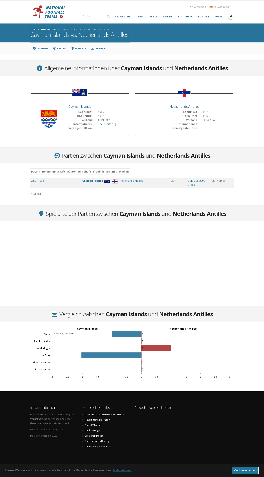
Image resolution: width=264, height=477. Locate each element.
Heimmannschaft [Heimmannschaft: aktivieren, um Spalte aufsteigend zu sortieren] (90, 171)
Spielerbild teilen (94, 432)
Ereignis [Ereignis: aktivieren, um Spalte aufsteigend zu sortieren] (174, 171)
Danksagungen (93, 426)
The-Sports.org (107, 124)
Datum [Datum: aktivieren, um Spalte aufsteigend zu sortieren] (35, 171)
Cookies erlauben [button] (245, 470)
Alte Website (198, 6)
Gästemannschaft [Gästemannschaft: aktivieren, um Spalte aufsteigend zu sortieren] (116, 171)
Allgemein (40, 48)
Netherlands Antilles (184, 106)
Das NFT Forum (93, 421)
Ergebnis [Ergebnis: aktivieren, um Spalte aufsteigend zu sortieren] (159, 171)
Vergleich (98, 48)
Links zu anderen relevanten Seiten (104, 410)
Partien (59, 48)
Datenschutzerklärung (97, 437)
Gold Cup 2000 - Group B (184, 180)
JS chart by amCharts (64, 330)
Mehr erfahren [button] (122, 470)
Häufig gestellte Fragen (97, 416)
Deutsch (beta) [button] (220, 6)
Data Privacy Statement (97, 442)
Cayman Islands (79, 106)
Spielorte (78, 48)
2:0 (158, 180)
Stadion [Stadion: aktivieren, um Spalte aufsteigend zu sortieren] (219, 171)
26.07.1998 (37, 180)
